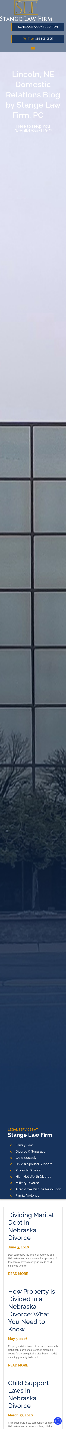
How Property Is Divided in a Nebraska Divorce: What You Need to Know (31, 1310)
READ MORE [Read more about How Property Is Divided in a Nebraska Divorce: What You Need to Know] (18, 1365)
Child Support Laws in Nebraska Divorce (28, 1394)
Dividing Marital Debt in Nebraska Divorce (31, 1226)
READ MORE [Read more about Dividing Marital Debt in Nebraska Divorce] (18, 1274)
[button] (33, 48)
